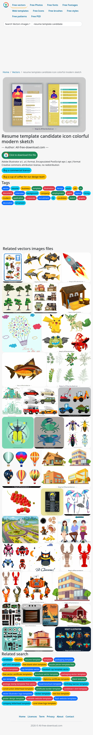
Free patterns (19, 16)
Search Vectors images (17, 24)
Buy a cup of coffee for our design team (24, 176)
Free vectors (18, 5)
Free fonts (52, 5)
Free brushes (55, 10)
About (60, 716)
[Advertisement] (46, 49)
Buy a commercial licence (16, 170)
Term (42, 716)
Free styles (72, 10)
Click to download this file (19, 155)
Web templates (20, 10)
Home (6, 72)
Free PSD (36, 16)
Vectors (16, 72)
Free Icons (38, 10)
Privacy (51, 716)
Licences (32, 716)
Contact (70, 716)
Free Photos (36, 5)
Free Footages (70, 5)
